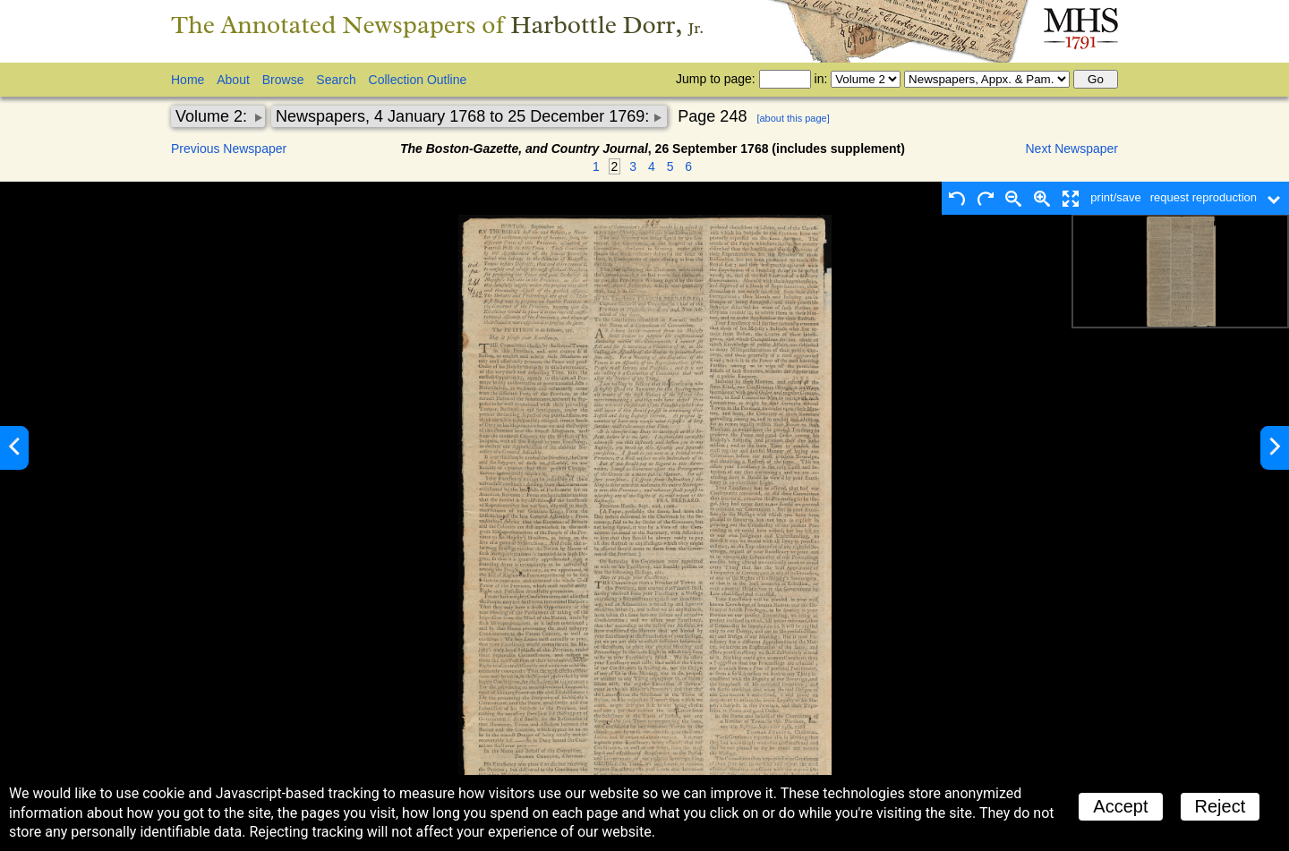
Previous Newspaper (228, 148)
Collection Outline (418, 79)
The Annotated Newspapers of (437, 24)
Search (335, 79)
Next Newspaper (1072, 148)
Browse (283, 79)
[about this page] (792, 118)
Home (187, 79)
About (233, 79)
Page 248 (712, 116)
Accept (1120, 806)
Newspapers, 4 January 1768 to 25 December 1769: (464, 116)
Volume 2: (213, 116)
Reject (1220, 806)
